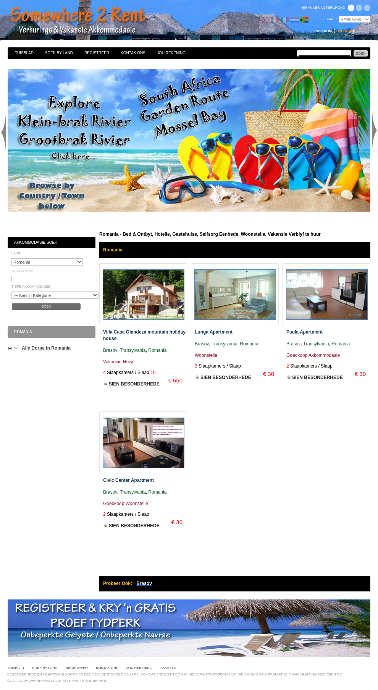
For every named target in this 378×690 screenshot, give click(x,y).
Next (374, 131)
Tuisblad (24, 53)
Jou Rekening (171, 53)
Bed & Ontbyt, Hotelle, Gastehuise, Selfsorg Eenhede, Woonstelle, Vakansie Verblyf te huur (86, 21)
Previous (3, 131)
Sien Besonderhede (134, 384)
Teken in (344, 31)
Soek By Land (59, 53)
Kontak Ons (133, 53)
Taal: (332, 19)
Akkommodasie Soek (35, 242)
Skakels (168, 668)
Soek (46, 306)
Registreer (96, 53)
